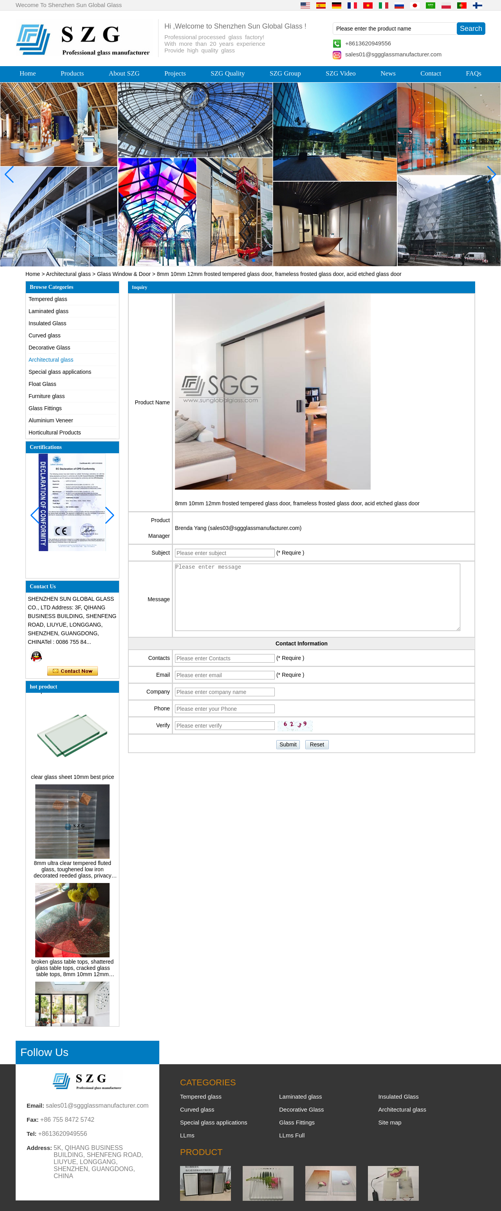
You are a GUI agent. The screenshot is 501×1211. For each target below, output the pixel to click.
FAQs (473, 73)
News (388, 73)
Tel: (32, 1133)
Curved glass (45, 335)
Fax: (33, 1119)
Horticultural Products (55, 432)
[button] (234, 260)
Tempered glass (48, 299)
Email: (35, 1105)
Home (28, 73)
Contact (430, 73)
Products (72, 73)
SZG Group (285, 73)
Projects (175, 73)
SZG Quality (228, 73)
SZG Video (341, 73)
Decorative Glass (49, 347)
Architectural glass (68, 274)
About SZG (124, 73)
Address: (39, 1147)
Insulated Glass (48, 323)
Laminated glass (48, 311)
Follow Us (44, 1052)
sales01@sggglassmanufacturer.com (393, 54)
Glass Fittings (45, 408)
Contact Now (72, 671)
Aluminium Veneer (51, 420)
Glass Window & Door (124, 274)
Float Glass (42, 384)
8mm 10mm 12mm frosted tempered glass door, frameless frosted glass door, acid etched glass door (297, 503)
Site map (389, 1122)
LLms (187, 1135)
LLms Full (292, 1135)
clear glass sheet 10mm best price (72, 779)
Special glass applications (60, 372)
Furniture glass (47, 396)
